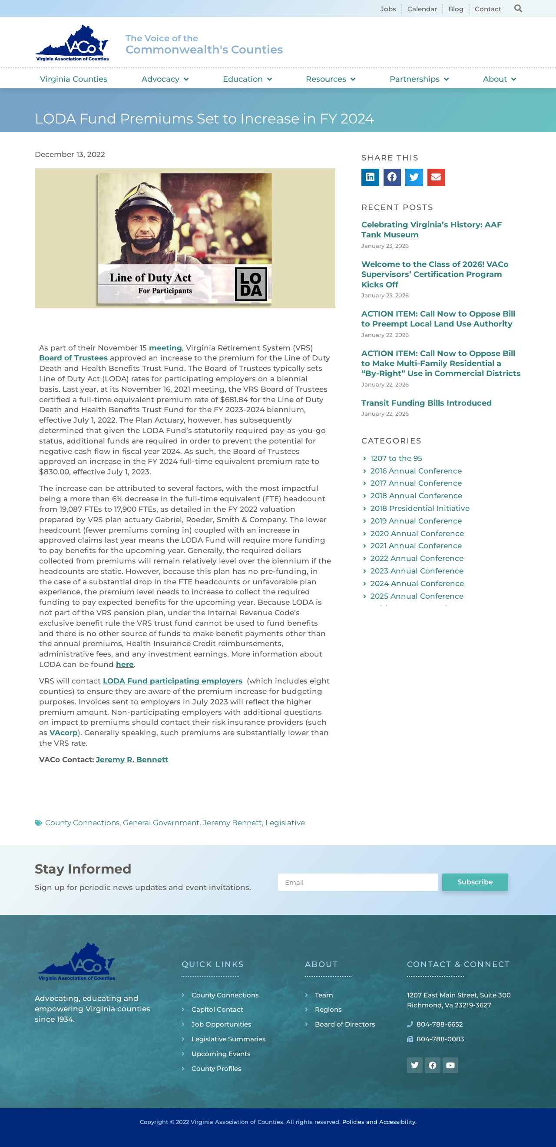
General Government (161, 822)
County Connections (82, 822)
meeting (165, 347)
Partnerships (419, 79)
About (499, 79)
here (125, 664)
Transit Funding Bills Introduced (426, 403)
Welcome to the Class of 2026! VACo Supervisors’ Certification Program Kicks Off (435, 275)
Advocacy (165, 79)
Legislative (285, 822)
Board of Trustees (73, 357)
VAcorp (64, 732)
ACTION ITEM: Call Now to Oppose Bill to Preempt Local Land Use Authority (438, 319)
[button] (518, 8)
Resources (330, 79)
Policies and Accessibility (378, 1121)
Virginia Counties (73, 79)
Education (247, 79)
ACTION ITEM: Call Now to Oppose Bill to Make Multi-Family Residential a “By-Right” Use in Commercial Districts (441, 364)
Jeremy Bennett (232, 822)
